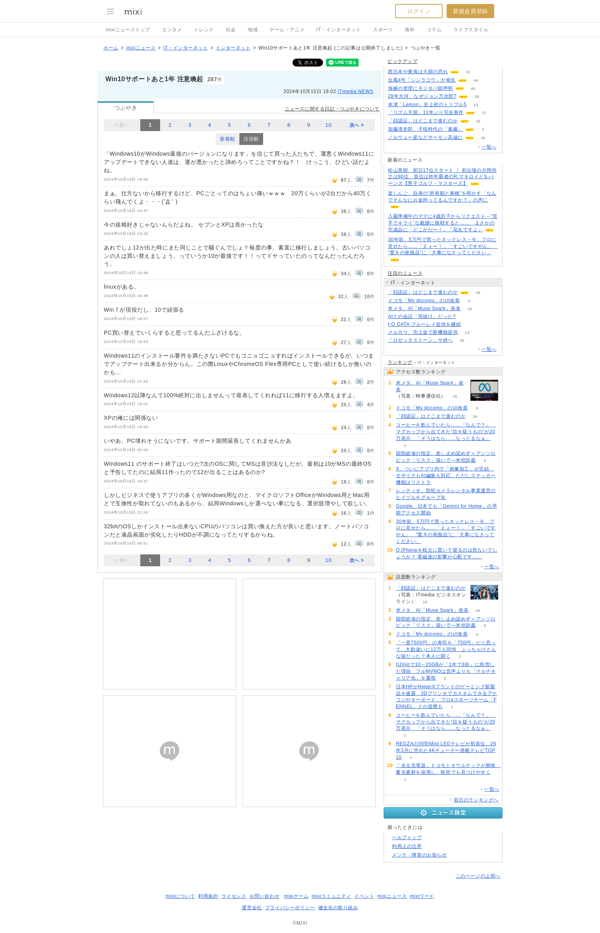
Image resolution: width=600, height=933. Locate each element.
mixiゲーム (296, 896)
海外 (410, 29)
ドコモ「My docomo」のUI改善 (424, 300)
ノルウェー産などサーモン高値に (425, 137)
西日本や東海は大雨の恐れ (418, 71)
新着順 (227, 139)
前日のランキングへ (476, 800)
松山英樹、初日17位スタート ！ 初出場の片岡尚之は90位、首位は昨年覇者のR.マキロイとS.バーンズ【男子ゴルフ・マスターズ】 (442, 177)
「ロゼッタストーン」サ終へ (420, 340)
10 (328, 125)
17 (484, 112)
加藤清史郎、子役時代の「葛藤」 (425, 129)
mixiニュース (140, 48)
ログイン (418, 11)
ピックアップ (403, 61)
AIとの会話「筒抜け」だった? (422, 316)
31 (483, 137)
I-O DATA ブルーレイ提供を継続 (424, 324)
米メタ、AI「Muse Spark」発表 (424, 308)
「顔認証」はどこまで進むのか (423, 121)
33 (462, 340)
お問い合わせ (265, 896)
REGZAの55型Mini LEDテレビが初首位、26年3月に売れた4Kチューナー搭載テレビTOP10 (446, 750)
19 (476, 96)
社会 (231, 29)
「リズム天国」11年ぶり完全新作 (426, 112)
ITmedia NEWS (355, 91)
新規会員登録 (470, 11)
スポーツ (383, 29)
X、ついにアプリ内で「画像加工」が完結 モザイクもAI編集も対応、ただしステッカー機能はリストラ (446, 475)
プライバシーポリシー (290, 907)
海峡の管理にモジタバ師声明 (420, 88)
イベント (364, 896)
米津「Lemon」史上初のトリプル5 (427, 104)
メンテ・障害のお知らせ (419, 855)
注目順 (251, 139)
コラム (434, 29)
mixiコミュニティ (331, 896)
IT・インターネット (338, 29)
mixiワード (422, 896)
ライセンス (234, 896)
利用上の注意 (407, 846)
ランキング (400, 362)
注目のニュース (405, 273)
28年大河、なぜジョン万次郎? (422, 96)
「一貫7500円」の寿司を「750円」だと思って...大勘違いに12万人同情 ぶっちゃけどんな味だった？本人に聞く (446, 649)
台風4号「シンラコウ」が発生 (422, 80)
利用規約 (208, 896)
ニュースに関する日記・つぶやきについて (332, 109)
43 (473, 88)
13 (476, 105)
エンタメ (172, 29)
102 (465, 316)
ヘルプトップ (407, 837)
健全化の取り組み (338, 907)
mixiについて (180, 896)
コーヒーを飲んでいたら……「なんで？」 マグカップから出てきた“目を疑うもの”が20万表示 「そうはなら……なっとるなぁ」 (446, 431)
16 (478, 121)
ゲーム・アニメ (286, 29)
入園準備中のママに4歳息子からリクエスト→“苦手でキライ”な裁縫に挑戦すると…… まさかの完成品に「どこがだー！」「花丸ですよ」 (442, 222)
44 (476, 80)
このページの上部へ (478, 876)
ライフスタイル (470, 29)
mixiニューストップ (128, 29)
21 (468, 72)
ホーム (110, 48)
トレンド (204, 29)
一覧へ (489, 147)
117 (470, 324)
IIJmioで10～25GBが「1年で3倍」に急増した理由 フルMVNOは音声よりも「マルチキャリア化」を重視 (446, 671)
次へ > (357, 125)
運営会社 (252, 907)
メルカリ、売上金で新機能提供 (423, 332)
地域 (253, 29)
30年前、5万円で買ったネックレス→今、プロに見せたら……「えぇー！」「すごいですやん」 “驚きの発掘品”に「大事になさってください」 (443, 246)
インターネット (233, 48)
